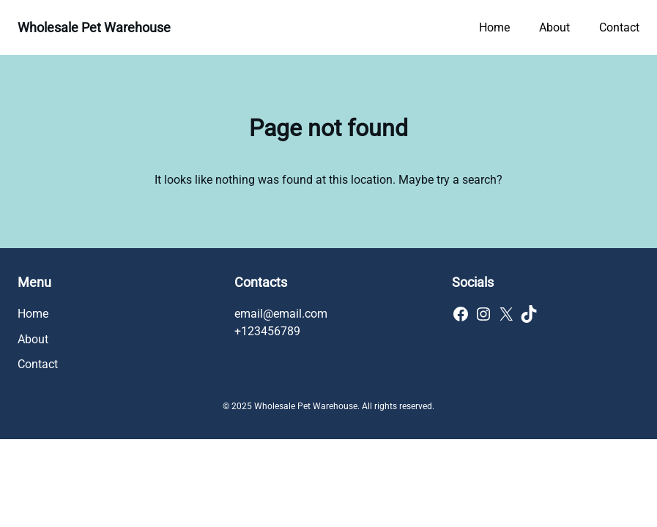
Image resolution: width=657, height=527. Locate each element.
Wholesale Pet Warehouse (94, 27)
